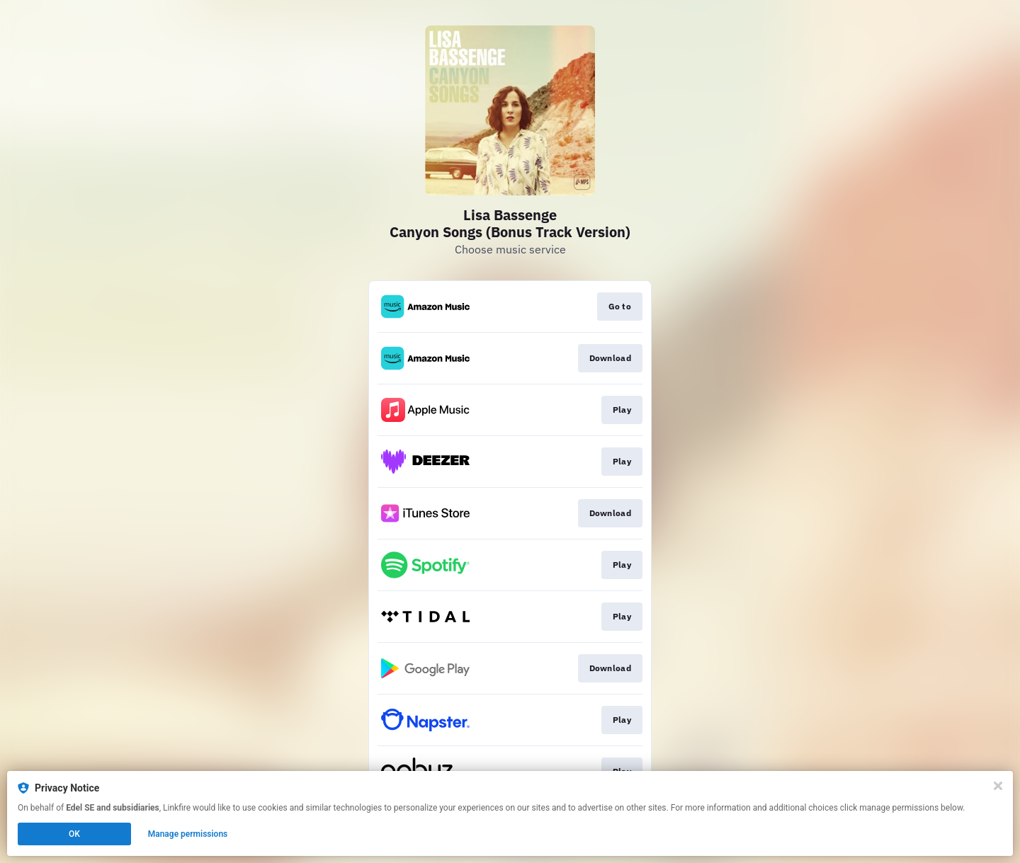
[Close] (998, 786)
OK (74, 834)
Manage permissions (188, 834)
